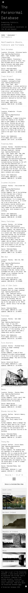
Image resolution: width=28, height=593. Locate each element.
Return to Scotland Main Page (14, 484)
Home (3, 35)
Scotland (11, 35)
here (19, 584)
